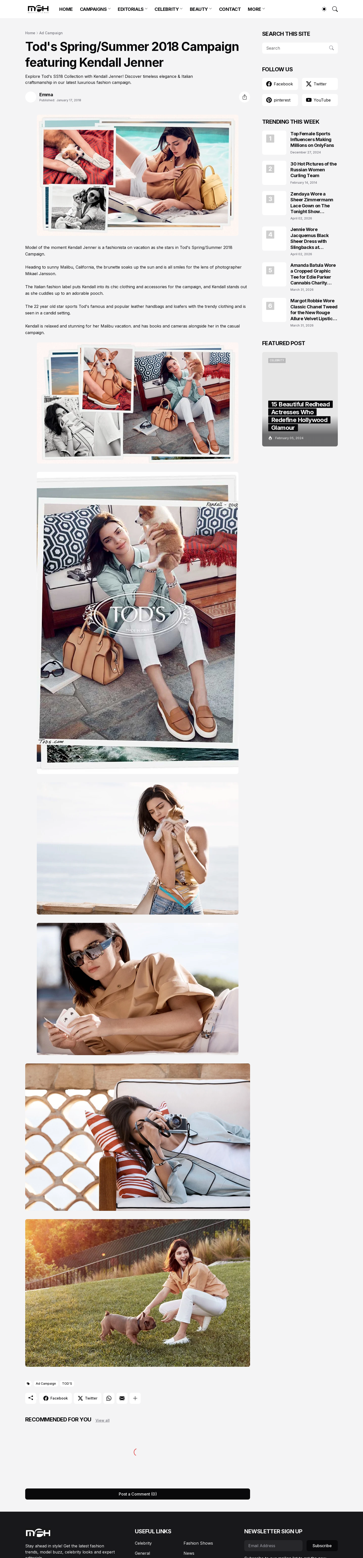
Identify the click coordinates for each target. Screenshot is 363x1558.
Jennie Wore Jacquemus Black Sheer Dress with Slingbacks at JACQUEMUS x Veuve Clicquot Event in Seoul (313, 238)
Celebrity (143, 1543)
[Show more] (135, 1398)
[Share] (244, 97)
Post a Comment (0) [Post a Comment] (138, 1494)
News (189, 1553)
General (142, 1553)
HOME (66, 9)
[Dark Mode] (322, 9)
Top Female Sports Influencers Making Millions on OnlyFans (312, 139)
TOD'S (67, 1383)
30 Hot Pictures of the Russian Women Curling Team (313, 169)
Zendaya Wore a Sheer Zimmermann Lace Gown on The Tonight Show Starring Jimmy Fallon (314, 203)
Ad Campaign (51, 33)
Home (30, 33)
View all (103, 1420)
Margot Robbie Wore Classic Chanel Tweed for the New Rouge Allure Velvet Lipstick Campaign (314, 309)
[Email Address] (273, 1545)
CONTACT (230, 9)
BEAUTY (199, 9)
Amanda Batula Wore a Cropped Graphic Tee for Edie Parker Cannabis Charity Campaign (313, 274)
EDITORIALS (131, 9)
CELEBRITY (167, 9)
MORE (254, 9)
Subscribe (322, 1545)
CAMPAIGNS (93, 9)
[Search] (333, 9)
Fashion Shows (198, 1543)
